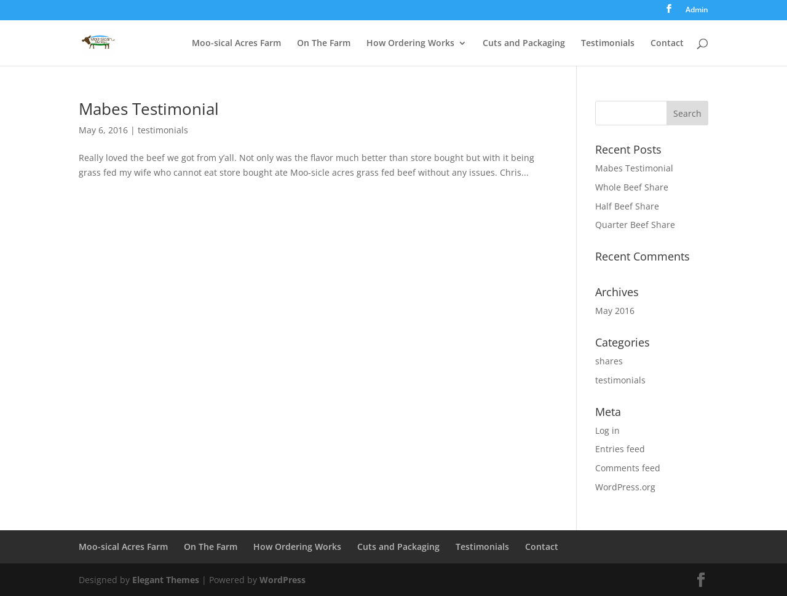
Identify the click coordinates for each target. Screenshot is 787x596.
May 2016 (615, 310)
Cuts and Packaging (524, 44)
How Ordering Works (410, 44)
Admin (697, 10)
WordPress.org (625, 487)
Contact (667, 44)
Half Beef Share (627, 206)
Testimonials (608, 44)
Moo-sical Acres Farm (236, 44)
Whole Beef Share (631, 187)
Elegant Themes (165, 580)
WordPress (282, 580)
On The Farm (323, 44)
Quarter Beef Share (635, 224)
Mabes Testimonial (149, 109)
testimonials (163, 130)
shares (609, 361)
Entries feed (620, 449)
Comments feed (627, 468)
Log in (607, 430)
